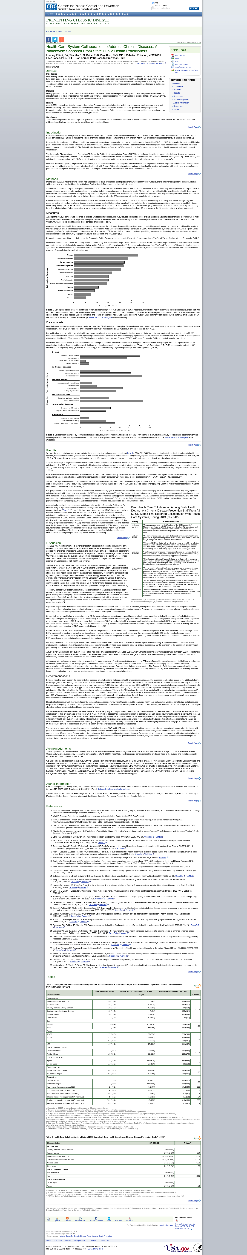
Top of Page (193, 127)
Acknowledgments (181, 99)
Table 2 (66, 510)
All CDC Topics (161, 6)
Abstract (176, 83)
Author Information (181, 103)
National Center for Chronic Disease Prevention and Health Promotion (85, 1236)
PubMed (158, 837)
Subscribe (67, 1221)
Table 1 (130, 453)
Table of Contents (64, 31)
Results (176, 93)
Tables (176, 109)
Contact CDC (105, 1240)
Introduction (178, 86)
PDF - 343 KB (180, 55)
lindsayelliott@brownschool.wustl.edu (113, 789)
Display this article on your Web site (186, 71)
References (178, 106)
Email (177, 58)
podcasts (80, 1221)
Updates (57, 1221)
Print (176, 61)
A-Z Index (58, 1240)
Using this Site (79, 1240)
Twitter (109, 1221)
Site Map (118, 1221)
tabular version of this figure (100, 317)
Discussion (178, 96)
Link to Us (92, 1240)
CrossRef (148, 837)
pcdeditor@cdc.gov (165, 1225)
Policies (68, 1240)
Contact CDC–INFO (95, 1249)
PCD (156, 3)
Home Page (50, 31)
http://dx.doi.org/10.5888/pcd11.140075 (149, 63)
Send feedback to (183, 67)
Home (48, 1240)
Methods (177, 90)
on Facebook (96, 1221)
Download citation (181, 64)
